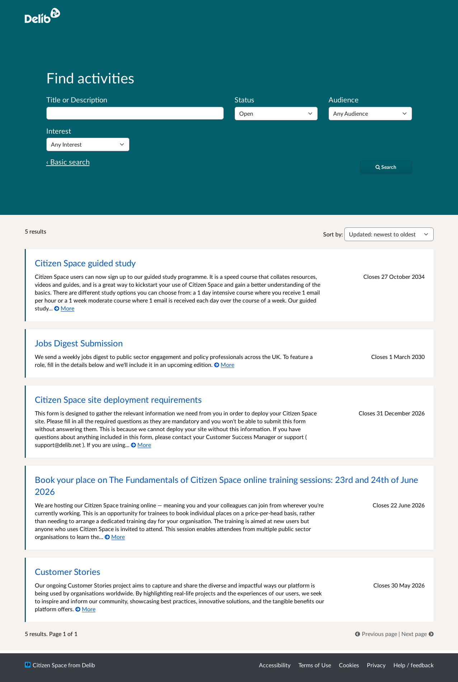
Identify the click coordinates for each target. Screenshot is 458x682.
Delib (88, 665)
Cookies (349, 665)
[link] (376, 633)
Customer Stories (67, 571)
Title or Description (76, 99)
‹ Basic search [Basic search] (68, 161)
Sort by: (333, 234)
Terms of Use (314, 665)
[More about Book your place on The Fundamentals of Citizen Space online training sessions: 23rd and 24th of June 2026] (115, 536)
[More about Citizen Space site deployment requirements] (141, 444)
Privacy (376, 665)
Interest (58, 130)
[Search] (386, 167)
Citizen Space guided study (85, 263)
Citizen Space (50, 665)
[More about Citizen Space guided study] (64, 308)
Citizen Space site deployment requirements (118, 399)
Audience (344, 99)
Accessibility (275, 665)
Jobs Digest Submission (79, 343)
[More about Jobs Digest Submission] (224, 364)
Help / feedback (413, 665)
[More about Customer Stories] (85, 608)
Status (244, 99)
